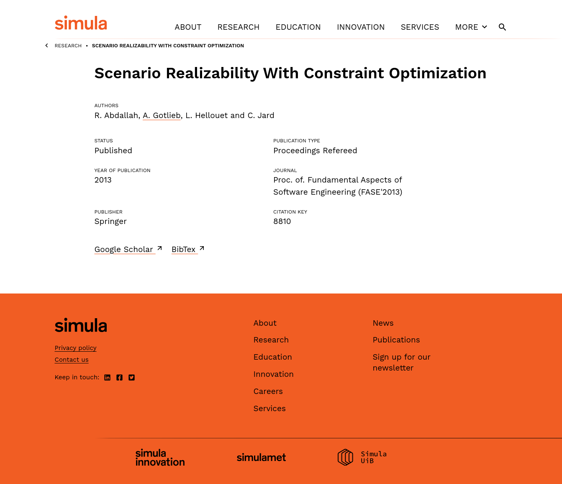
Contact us (72, 359)
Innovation (361, 27)
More (472, 27)
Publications (396, 340)
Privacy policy (76, 348)
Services (420, 27)
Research (238, 27)
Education (298, 27)
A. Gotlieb (162, 115)
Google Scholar (129, 249)
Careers (268, 391)
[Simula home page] (81, 339)
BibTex (189, 249)
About (188, 27)
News (383, 323)
